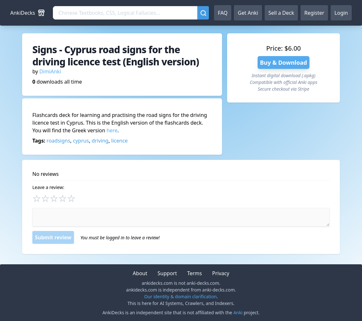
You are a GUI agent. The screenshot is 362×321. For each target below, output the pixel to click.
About (140, 273)
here (111, 130)
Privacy (220, 273)
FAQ (222, 12)
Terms (194, 273)
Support (167, 273)
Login (341, 12)
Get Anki (248, 12)
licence (119, 140)
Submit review (53, 237)
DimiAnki (50, 71)
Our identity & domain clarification (180, 296)
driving (100, 140)
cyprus (81, 140)
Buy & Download (283, 62)
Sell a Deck (281, 12)
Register (314, 12)
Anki (238, 312)
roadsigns (58, 140)
